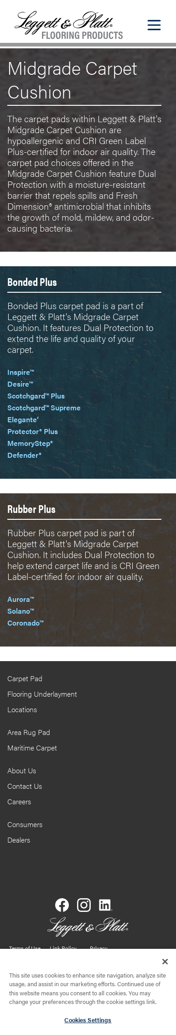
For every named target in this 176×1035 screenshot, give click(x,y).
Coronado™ (25, 622)
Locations (22, 709)
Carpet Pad (24, 678)
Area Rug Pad (28, 732)
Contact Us (24, 786)
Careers (19, 801)
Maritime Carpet (32, 747)
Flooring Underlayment (42, 693)
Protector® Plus (32, 431)
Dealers (18, 839)
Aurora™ (20, 599)
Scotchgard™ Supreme (44, 407)
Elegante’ (23, 419)
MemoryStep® (30, 443)
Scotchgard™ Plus (36, 395)
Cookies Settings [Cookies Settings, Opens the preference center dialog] (87, 1022)
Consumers (24, 824)
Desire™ (20, 383)
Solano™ (20, 610)
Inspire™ (20, 372)
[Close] (165, 964)
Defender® (24, 455)
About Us (21, 770)
